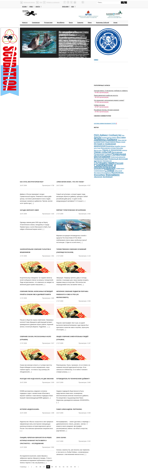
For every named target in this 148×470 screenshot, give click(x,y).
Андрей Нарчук (106, 137)
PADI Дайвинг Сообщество (107, 135)
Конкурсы (110, 146)
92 (63, 467)
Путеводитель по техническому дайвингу (73, 379)
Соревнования (99, 171)
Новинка (124, 150)
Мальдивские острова (108, 148)
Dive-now (65, 6)
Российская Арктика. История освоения (106, 110)
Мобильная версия (29, 2)
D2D (72, 6)
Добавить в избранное (53, 2)
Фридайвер (99, 175)
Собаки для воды (99, 105)
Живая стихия (120, 142)
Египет (103, 142)
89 (52, 467)
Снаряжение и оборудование (105, 166)
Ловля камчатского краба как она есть (106, 95)
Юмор (90, 22)
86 (40, 467)
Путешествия (48, 22)
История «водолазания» (29, 409)
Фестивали (97, 173)
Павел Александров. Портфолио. (69, 409)
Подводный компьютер (118, 157)
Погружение (117, 152)
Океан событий (102, 152)
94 (71, 467)
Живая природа (110, 142)
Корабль (117, 146)
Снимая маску (120, 168)
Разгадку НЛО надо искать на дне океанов (37, 379)
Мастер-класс (98, 150)
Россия (119, 163)
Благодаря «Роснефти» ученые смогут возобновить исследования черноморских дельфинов (73, 38)
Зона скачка (61, 437)
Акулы (97, 137)
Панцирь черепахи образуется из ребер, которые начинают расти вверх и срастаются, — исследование (36, 440)
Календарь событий (102, 22)
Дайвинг (111, 139)
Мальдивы (119, 148)
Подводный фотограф (118, 159)
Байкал (114, 137)
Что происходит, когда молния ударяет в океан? (109, 100)
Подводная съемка (102, 154)
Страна (109, 170)
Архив (115, 22)
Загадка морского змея (29, 210)
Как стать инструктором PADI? (31, 182)
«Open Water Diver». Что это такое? (70, 182)
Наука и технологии (111, 150)
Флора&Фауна (106, 173)
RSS (41, 2)
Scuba (24, 6)
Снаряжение (36, 22)
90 (56, 467)
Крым (98, 148)
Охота (38, 6)
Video (96, 60)
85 (36, 467)
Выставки (121, 137)
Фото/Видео (60, 22)
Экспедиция (107, 177)
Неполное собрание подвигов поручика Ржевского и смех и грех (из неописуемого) (72, 294)
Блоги (71, 22)
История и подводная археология (105, 145)
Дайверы (100, 139)
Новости (24, 22)
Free (31, 6)
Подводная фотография (110, 155)
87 (44, 467)
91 (59, 467)
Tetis (123, 135)
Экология (98, 177)
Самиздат (80, 22)
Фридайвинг (113, 174)
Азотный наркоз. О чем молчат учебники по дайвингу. (111, 90)
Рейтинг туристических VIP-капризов (71, 210)
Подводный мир (101, 159)
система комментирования (105, 123)
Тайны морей (118, 170)
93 (67, 467)
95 (75, 467)
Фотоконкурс (117, 172)
